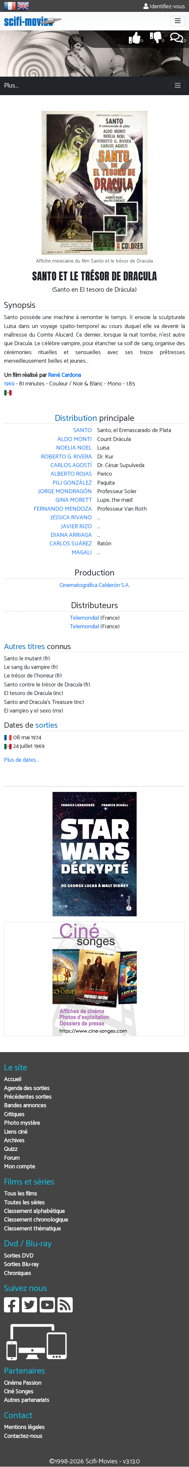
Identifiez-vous (164, 7)
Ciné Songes (18, 1392)
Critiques (14, 1114)
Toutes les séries (24, 1203)
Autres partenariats (26, 1400)
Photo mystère (22, 1123)
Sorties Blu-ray (21, 1264)
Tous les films (20, 1194)
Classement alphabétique (34, 1211)
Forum (11, 1158)
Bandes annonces (25, 1106)
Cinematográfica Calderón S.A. (94, 585)
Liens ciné (15, 1132)
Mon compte (19, 1167)
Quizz (11, 1149)
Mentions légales (24, 1427)
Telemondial (84, 618)
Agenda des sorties (27, 1088)
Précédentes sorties (28, 1097)
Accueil (12, 1079)
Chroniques (17, 1273)
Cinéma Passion (22, 1383)
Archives (14, 1141)
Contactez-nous (23, 1436)
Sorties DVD (18, 1256)
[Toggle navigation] (177, 21)
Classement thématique (32, 1229)
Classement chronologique (36, 1220)
